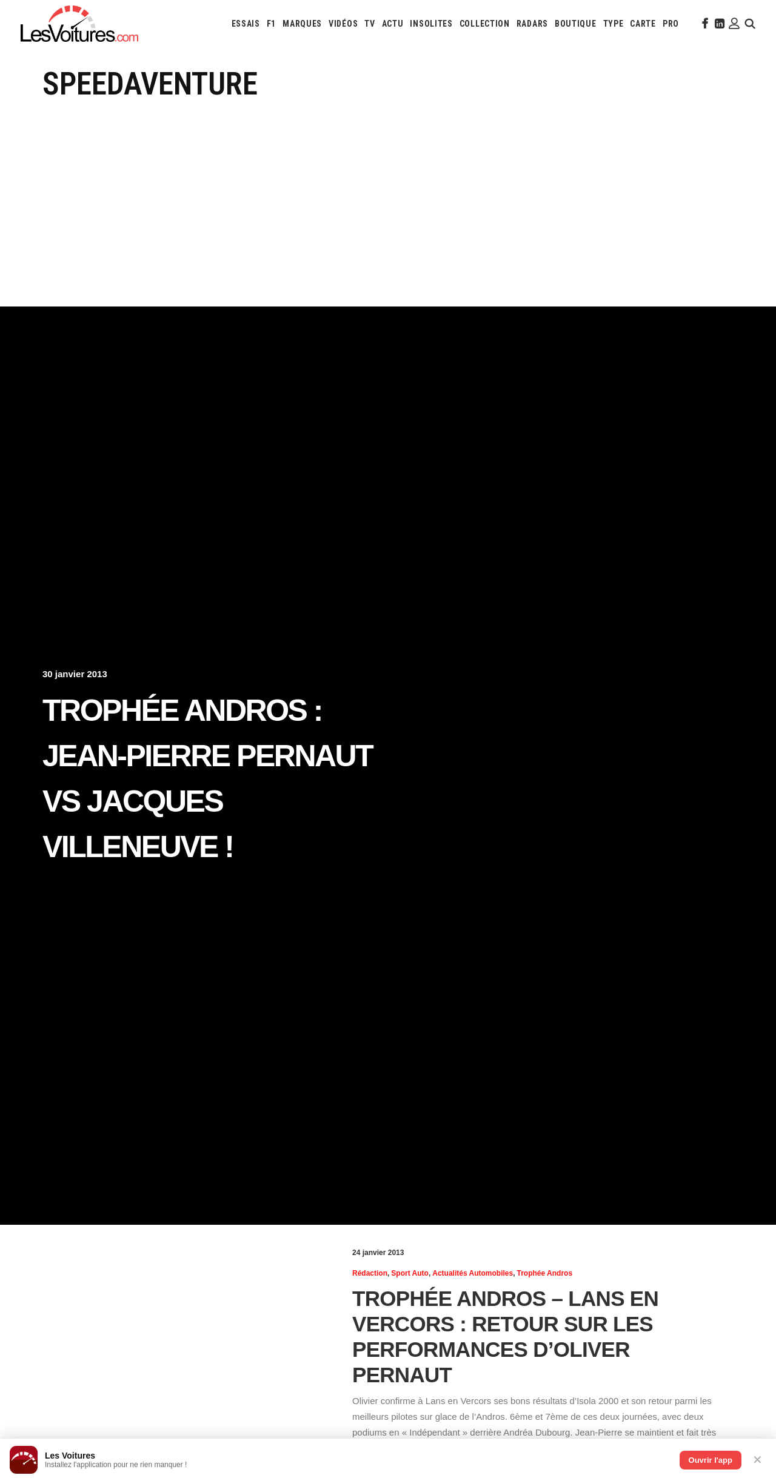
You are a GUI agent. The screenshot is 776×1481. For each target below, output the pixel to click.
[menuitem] (246, 23)
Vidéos (343, 23)
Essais (246, 23)
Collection (485, 23)
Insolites (431, 23)
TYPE (613, 23)
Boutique (576, 23)
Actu (393, 23)
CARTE (643, 23)
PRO (671, 23)
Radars (532, 23)
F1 (271, 23)
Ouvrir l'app (710, 1460)
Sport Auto (410, 1273)
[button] (704, 23)
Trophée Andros (545, 1273)
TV (369, 23)
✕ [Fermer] (757, 1459)
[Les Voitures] (79, 23)
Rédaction (369, 1273)
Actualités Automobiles (472, 1273)
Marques (302, 23)
